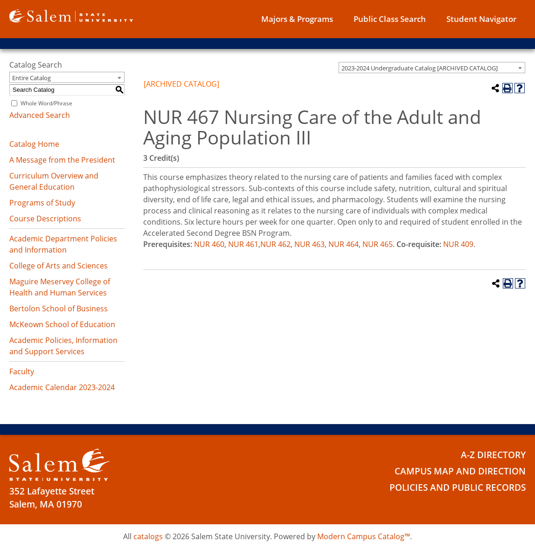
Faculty (21, 371)
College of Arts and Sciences (58, 266)
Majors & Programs (297, 19)
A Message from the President (62, 160)
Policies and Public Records (457, 487)
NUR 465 (377, 244)
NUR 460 (209, 244)
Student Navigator (481, 19)
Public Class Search (390, 19)
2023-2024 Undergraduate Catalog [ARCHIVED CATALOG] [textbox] (419, 68)
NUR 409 (458, 244)
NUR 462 (275, 244)
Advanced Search (39, 115)
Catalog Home (34, 144)
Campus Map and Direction (460, 471)
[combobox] (432, 67)
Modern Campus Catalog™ (363, 536)
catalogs (148, 536)
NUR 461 (243, 244)
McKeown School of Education (62, 324)
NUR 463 (309, 244)
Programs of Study (42, 203)
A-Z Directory (493, 455)
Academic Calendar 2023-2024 (62, 387)
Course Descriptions (45, 218)
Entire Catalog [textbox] (31, 78)
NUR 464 (343, 244)
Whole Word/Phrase (46, 103)
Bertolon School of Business (58, 308)
